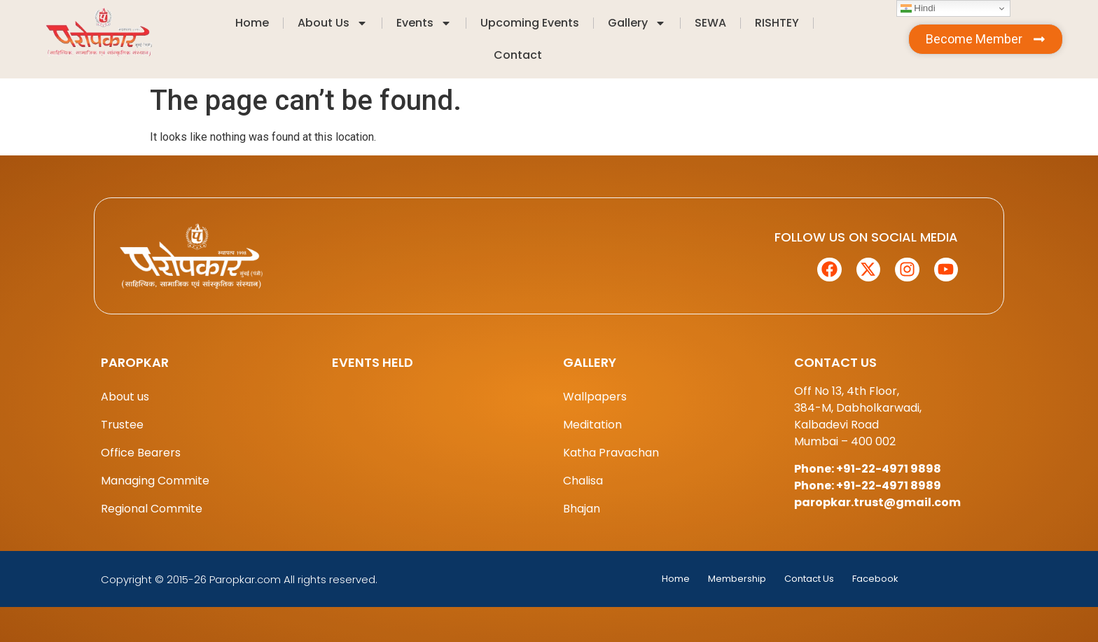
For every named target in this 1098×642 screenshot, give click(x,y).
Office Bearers (141, 453)
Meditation (592, 425)
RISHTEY (777, 23)
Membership (737, 578)
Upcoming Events (529, 23)
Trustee (122, 425)
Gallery (637, 23)
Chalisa (583, 481)
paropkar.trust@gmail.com (877, 502)
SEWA (710, 23)
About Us (333, 23)
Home (252, 23)
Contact (518, 55)
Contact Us (809, 578)
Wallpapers (595, 397)
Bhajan (581, 509)
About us (125, 397)
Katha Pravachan (611, 453)
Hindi (918, 8)
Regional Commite (151, 509)
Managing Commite (155, 481)
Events (424, 23)
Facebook (875, 578)
